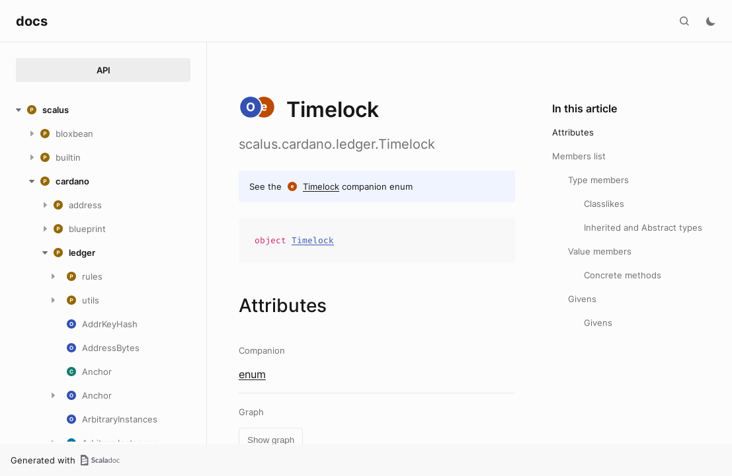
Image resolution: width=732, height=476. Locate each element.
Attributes (573, 132)
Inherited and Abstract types (643, 227)
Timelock (321, 186)
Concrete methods (622, 275)
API (103, 70)
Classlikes (604, 203)
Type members (598, 180)
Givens (582, 299)
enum (252, 374)
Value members (599, 251)
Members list (579, 156)
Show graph (270, 440)
